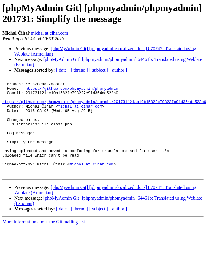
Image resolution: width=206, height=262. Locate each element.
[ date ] (62, 69)
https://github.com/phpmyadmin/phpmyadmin (72, 90)
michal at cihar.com (49, 33)
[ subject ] (98, 69)
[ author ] (118, 69)
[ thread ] (79, 69)
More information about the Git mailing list (43, 240)
